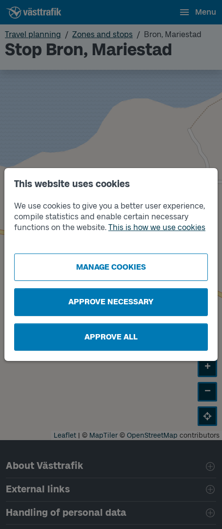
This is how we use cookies (156, 227)
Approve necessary (111, 301)
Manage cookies (111, 267)
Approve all (111, 336)
